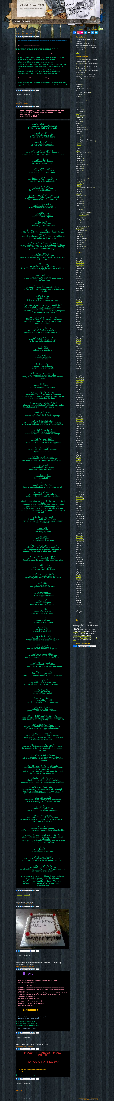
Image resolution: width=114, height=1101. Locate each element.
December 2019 (80, 399)
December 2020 (80, 378)
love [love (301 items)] (75, 631)
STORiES (78, 193)
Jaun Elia (79, 183)
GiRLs (77, 113)
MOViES (78, 150)
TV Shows (78, 229)
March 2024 (79, 301)
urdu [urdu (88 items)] (77, 640)
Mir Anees (79, 189)
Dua (27, 103)
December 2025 (80, 262)
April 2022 (78, 346)
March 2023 (79, 325)
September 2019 (80, 405)
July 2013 (78, 549)
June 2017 (78, 457)
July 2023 (78, 317)
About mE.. (18, 1097)
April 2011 (78, 602)
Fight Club (79, 154)
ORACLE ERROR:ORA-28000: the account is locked (32, 1042)
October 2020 (79, 381)
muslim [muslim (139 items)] (76, 633)
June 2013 (78, 551)
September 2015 (80, 498)
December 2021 (80, 354)
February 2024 (79, 303)
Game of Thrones (81, 238)
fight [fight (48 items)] (80, 625)
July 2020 (78, 385)
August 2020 (79, 383)
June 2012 (78, 574)
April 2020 (78, 391)
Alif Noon (79, 232)
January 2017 (79, 467)
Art (76, 90)
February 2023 (79, 327)
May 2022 (78, 344)
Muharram (79, 131)
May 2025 (78, 276)
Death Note (81, 111)
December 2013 (80, 539)
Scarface (79, 162)
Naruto (79, 244)
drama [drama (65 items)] (75, 625)
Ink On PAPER (79, 115)
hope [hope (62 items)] (80, 627)
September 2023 (80, 313)
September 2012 (80, 569)
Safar (78, 137)
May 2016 (78, 483)
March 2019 (79, 417)
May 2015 (78, 506)
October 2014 (79, 520)
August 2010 (79, 610)
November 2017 (80, 448)
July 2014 (78, 526)
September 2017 (80, 452)
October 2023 (79, 311)
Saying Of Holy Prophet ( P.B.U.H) (85, 141)
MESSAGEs (80, 117)
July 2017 (78, 456)
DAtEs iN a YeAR (29, 901)
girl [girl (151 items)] (91, 625)
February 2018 (79, 442)
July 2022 (78, 340)
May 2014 (78, 530)
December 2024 (80, 284)
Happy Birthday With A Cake (24, 900)
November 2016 (80, 471)
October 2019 (79, 403)
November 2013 (80, 541)
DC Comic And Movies (82, 152)
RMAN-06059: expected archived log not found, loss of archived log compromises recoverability (85, 76)
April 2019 (78, 415)
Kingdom (78, 147)
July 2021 (78, 364)
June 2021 (78, 366)
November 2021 (80, 356)
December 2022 (80, 331)
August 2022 (79, 339)
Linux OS (79, 199)
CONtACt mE (26, 1097)
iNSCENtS (78, 121)
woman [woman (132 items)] (83, 640)
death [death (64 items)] (96, 623)
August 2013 (79, 547)
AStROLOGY (79, 94)
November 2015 (80, 495)
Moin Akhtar (80, 242)
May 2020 (78, 389)
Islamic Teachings (81, 129)
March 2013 (79, 557)
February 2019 (79, 418)
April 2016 (78, 485)
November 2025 (80, 264)
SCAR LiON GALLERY (82, 88)
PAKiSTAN (78, 166)
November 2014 (80, 518)
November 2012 (80, 565)
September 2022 (80, 337)
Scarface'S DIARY (81, 100)
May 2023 (78, 321)
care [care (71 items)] (85, 623)
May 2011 (78, 600)
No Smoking (80, 98)
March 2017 (79, 463)
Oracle (79, 209)
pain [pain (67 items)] (89, 635)
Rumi (78, 191)
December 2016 (80, 469)
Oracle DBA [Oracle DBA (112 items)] (83, 635)
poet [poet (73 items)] (85, 637)
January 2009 (79, 612)
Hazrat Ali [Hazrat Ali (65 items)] (76, 627)
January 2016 (79, 491)
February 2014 (79, 535)
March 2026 (79, 257)
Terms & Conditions (83, 1096)
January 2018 (79, 444)
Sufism (79, 143)
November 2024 (80, 286)
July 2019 (78, 409)
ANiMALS (78, 84)
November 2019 (80, 401)
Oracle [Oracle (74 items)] (89, 633)
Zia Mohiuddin (80, 246)
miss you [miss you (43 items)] (90, 631)
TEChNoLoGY (79, 195)
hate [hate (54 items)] (96, 625)
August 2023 (79, 315)
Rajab (78, 133)
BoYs (77, 96)
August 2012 (79, 571)
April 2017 (78, 461)
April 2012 (78, 578)
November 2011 (80, 588)
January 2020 (79, 397)
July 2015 (78, 502)
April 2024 (78, 300)
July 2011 (78, 596)
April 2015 (78, 508)
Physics (79, 217)
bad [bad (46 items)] (74, 623)
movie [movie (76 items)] (94, 631)
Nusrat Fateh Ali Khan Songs (85, 187)
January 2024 (79, 305)
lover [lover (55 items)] (79, 631)
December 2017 (80, 446)
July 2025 (78, 272)
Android (80, 207)
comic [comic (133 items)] (89, 623)
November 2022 (80, 333)
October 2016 (79, 473)
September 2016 (80, 475)
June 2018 (78, 434)
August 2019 (79, 407)
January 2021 (79, 376)
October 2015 (79, 496)
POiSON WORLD (32, 5)
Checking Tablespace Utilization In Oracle (29, 32)
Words (80, 119)
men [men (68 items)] (86, 631)
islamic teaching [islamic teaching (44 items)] (82, 629)
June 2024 (78, 296)
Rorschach (79, 160)
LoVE (77, 149)
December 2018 (80, 422)
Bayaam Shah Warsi (82, 178)
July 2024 (78, 294)
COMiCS (79, 109)
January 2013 (79, 561)
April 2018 (78, 438)
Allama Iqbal (80, 174)
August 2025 (79, 270)
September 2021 (80, 360)
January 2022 (79, 352)
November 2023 (80, 309)
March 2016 (79, 487)
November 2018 (80, 424)
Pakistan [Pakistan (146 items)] (77, 637)
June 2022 (78, 342)
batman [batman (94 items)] (78, 623)
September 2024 (80, 290)
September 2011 (80, 592)
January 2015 (79, 514)
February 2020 (79, 395)
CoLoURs (78, 104)
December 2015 (80, 493)
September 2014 (80, 522)
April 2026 (78, 255)
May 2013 (78, 553)
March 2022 (79, 348)
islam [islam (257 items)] (76, 628)
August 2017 (79, 454)
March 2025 (79, 278)
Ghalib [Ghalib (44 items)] (87, 625)
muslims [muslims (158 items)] (83, 633)
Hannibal (79, 156)
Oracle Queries (29, 33)
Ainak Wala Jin (80, 230)
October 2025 (79, 266)
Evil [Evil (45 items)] (78, 625)
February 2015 (79, 512)
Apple (78, 197)
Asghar (79, 176)
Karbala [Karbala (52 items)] (93, 629)
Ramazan (79, 135)
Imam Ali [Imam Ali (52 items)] (84, 627)
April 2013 (78, 555)
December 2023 (80, 307)
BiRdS (78, 86)
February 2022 (79, 350)
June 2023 (78, 319)
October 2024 (79, 288)
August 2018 (79, 430)
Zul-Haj (79, 144)
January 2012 (79, 584)
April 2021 (78, 370)
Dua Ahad (19, 102)
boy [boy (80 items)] (82, 623)
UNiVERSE (78, 248)
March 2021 (79, 372)
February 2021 (79, 374)
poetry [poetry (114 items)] (89, 638)
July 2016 (78, 479)
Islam (77, 123)
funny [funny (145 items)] (83, 625)
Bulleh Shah (80, 180)
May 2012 (78, 576)
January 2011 (79, 606)
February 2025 (79, 280)
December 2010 (80, 608)
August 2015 (79, 500)
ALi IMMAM (86, 1097)
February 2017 (79, 465)
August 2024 (79, 292)
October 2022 (79, 335)
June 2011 (78, 598)
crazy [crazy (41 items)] (93, 623)
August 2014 (79, 524)
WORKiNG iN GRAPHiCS (83, 92)
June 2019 (78, 411)
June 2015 (78, 504)
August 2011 (79, 594)
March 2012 (79, 580)
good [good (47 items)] (94, 625)
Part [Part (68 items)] (82, 637)
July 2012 (78, 573)
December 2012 (80, 563)
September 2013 (80, 545)
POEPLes (78, 170)
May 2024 (78, 298)
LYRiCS (79, 185)
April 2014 (78, 532)
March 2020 (79, 393)
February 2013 (79, 559)
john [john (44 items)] (87, 629)
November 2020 (80, 379)
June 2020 (78, 387)
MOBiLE (79, 205)
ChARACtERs (79, 102)
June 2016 (78, 481)
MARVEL (79, 158)
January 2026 (79, 261)
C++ (80, 222)
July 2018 (78, 432)
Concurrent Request (85, 212)
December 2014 (80, 516)
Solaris (80, 201)
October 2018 (79, 426)
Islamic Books (80, 127)
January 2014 (79, 537)
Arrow (78, 234)
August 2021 (79, 362)
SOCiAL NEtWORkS (82, 226)
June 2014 (78, 528)
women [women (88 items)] (88, 640)
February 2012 (79, 582)
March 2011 (79, 604)
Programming (80, 219)
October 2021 (79, 358)
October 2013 (79, 543)
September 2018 (80, 428)
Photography (79, 168)
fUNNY (77, 108)
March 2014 (79, 534)
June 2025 (78, 274)
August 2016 (79, 477)
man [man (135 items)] (83, 631)
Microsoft (79, 203)
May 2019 (78, 413)
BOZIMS (96, 1097)
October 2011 (79, 590)
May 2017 (78, 459)
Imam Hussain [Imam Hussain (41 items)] (90, 627)
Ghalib (79, 182)
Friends (79, 236)
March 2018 (79, 440)
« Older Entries (19, 1088)
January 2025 (79, 282)
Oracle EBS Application (84, 211)
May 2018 (78, 436)
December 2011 (80, 586)
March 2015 (79, 510)
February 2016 (79, 489)
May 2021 (78, 368)
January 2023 (79, 329)
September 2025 (80, 268)
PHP (80, 224)
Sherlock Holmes (81, 164)
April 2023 (78, 323)
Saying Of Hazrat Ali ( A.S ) (83, 139)
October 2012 (79, 567)
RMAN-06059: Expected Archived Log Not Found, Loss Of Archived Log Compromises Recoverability (86, 47)
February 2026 (79, 259)
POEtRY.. (78, 172)
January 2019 (79, 420)
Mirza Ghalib (80, 240)
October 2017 (79, 450)
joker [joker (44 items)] (90, 629)
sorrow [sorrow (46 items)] (93, 637)
